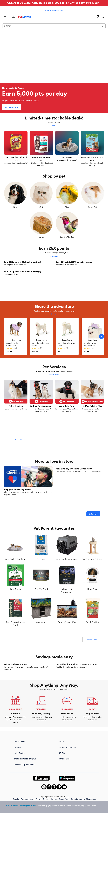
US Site (62, 828)
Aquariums (41, 676)
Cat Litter (41, 613)
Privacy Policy (42, 874)
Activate (54, 256)
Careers (17, 822)
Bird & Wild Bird (66, 237)
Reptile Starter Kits (67, 676)
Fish (67, 207)
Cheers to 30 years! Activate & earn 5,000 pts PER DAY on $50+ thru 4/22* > (54, 2)
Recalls (16, 874)
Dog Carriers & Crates (67, 613)
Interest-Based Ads (60, 874)
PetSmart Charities (67, 822)
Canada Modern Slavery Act (83, 874)
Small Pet (92, 207)
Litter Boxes (92, 643)
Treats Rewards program (25, 834)
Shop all (54, 126)
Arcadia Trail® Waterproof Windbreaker (12, 400)
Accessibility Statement (24, 840)
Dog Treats (15, 643)
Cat (41, 207)
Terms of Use (27, 874)
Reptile (41, 237)
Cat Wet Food (41, 643)
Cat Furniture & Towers (92, 613)
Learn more (54, 429)
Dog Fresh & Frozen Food (15, 678)
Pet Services (20, 817)
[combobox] (54, 26)
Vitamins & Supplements (67, 645)
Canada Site (64, 834)
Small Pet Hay (92, 676)
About (61, 817)
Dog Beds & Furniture (15, 613)
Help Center (19, 828)
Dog (15, 207)
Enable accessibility (54, 10)
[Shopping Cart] (102, 16)
